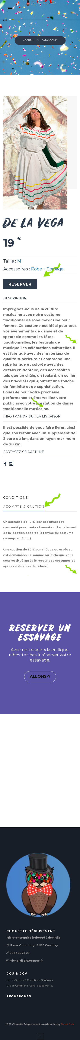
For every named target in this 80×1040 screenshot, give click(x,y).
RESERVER (20, 284)
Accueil (28, 40)
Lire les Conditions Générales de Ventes (29, 985)
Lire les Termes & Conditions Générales (29, 980)
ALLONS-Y (40, 676)
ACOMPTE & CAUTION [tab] (24, 506)
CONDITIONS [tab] (15, 498)
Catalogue (49, 40)
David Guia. (68, 1024)
